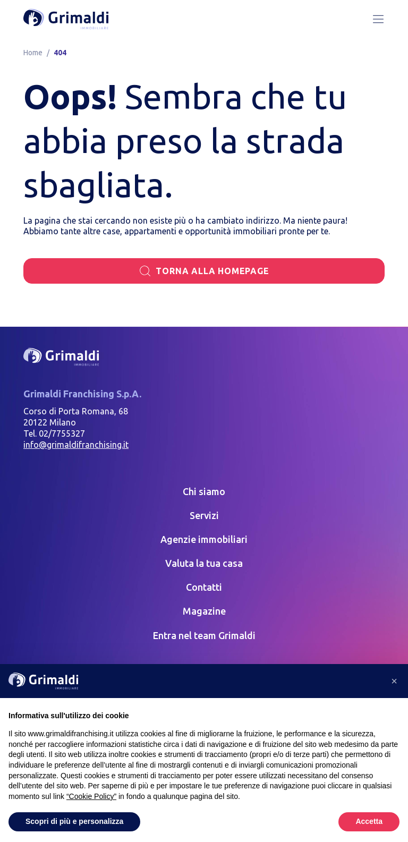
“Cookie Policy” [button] (91, 796)
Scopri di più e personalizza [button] (74, 821)
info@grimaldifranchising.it (76, 444)
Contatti (204, 587)
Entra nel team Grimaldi (204, 635)
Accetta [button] (368, 821)
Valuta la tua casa (204, 563)
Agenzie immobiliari (204, 539)
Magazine (204, 611)
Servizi (204, 515)
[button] (394, 681)
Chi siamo (204, 491)
